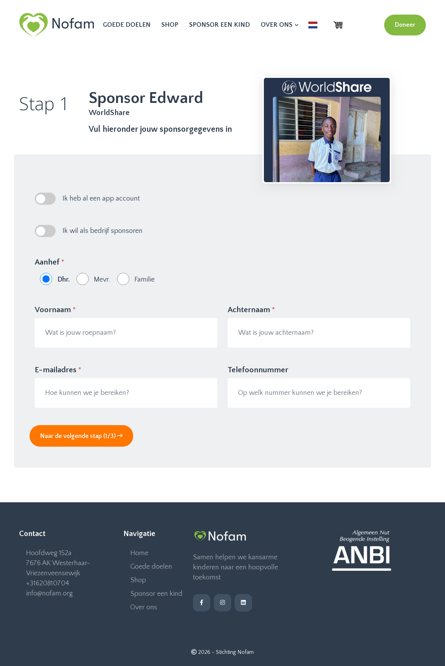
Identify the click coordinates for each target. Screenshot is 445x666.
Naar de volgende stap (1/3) (81, 436)
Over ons (279, 25)
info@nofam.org (49, 593)
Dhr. (63, 279)
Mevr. (102, 279)
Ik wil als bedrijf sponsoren (103, 231)
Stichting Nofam (235, 652)
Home (139, 553)
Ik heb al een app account (101, 198)
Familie (145, 279)
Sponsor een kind (219, 25)
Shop (169, 25)
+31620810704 (47, 583)
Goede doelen (127, 25)
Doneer (405, 25)
